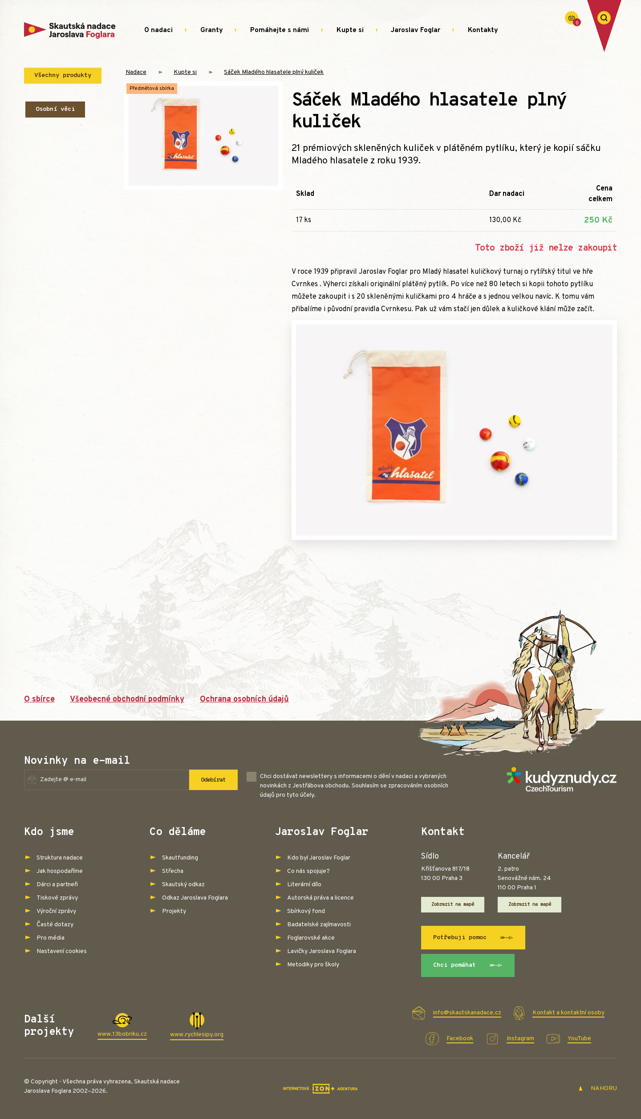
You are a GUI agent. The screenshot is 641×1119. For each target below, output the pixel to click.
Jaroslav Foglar (415, 30)
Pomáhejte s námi (279, 30)
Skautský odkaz (183, 884)
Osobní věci (55, 109)
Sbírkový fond (306, 911)
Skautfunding (180, 858)
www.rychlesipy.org (196, 1034)
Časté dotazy (55, 924)
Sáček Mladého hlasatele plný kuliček (274, 72)
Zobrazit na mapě (453, 904)
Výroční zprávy (56, 911)
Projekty (174, 911)
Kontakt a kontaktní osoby (568, 1013)
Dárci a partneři (57, 884)
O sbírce (39, 699)
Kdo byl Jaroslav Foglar (318, 858)
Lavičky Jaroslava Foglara (321, 951)
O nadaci (158, 30)
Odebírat (211, 780)
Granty (211, 30)
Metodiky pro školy (313, 965)
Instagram (520, 1038)
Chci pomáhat (468, 966)
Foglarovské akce (311, 938)
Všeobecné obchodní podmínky (127, 699)
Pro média (51, 938)
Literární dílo (304, 884)
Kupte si (350, 30)
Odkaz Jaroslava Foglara (195, 898)
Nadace (136, 72)
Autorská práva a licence (320, 898)
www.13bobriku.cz (122, 1034)
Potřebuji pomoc (473, 938)
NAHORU (597, 1088)
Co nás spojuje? (308, 871)
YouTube (579, 1038)
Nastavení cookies (62, 951)
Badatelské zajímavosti (319, 924)
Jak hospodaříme (60, 871)
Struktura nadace (60, 858)
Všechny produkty (62, 75)
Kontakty (483, 30)
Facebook (459, 1038)
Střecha (172, 871)
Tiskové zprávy (57, 898)
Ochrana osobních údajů (244, 699)
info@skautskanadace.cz (467, 1013)
